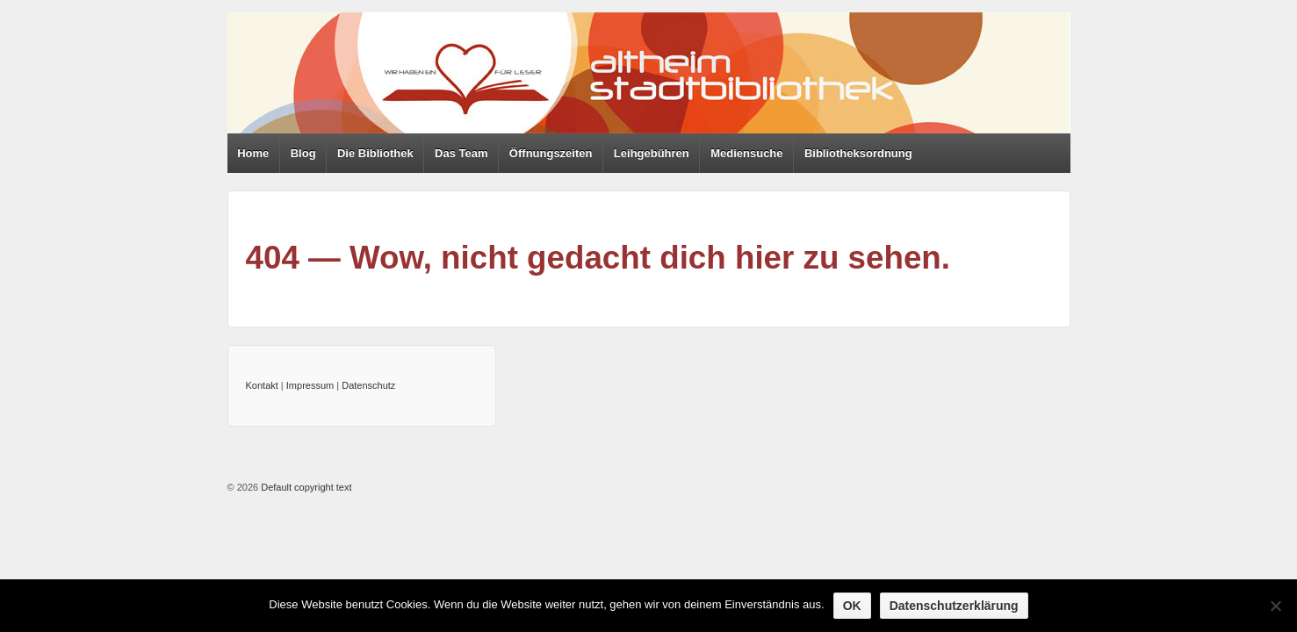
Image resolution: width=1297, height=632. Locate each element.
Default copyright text (304, 487)
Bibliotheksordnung (858, 153)
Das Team (461, 153)
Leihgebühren (651, 153)
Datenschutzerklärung (954, 606)
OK (852, 606)
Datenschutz (368, 385)
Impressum (310, 385)
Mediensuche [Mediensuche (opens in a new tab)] (746, 153)
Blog (303, 153)
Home (253, 153)
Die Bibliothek (375, 153)
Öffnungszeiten (551, 153)
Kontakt (262, 385)
